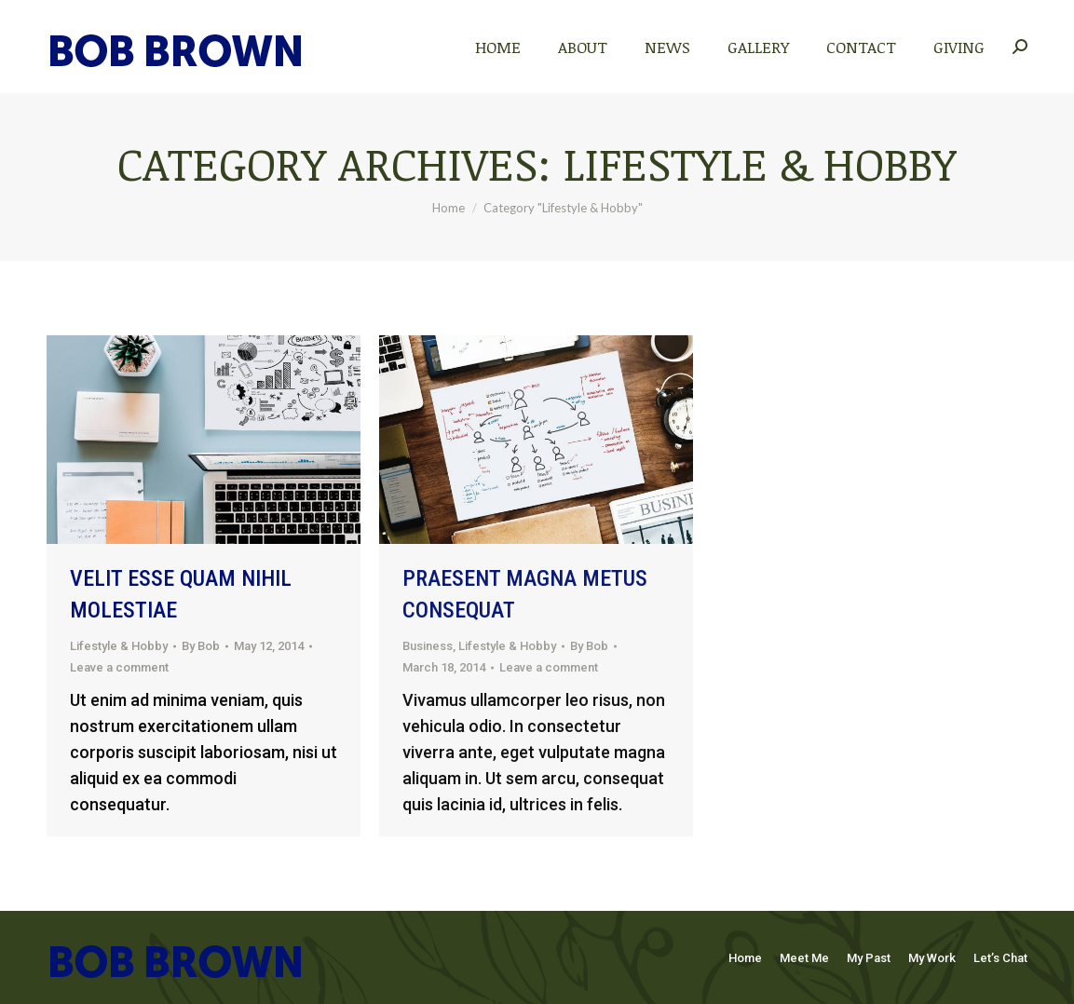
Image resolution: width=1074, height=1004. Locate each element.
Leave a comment (119, 667)
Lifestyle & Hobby (119, 646)
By (201, 646)
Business (427, 646)
